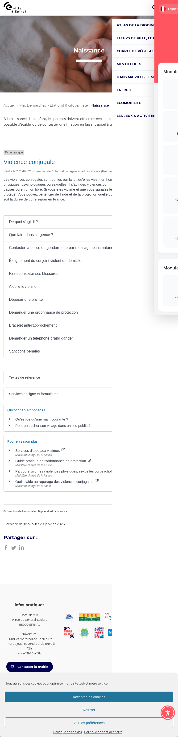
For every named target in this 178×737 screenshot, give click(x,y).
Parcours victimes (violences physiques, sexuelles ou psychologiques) (72, 471)
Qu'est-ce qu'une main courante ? (41, 419)
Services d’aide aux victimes (40, 451)
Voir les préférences (89, 723)
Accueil (10, 105)
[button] (89, 222)
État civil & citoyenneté (69, 105)
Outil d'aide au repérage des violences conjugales (57, 482)
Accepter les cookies (89, 697)
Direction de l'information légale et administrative (36, 511)
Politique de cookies (67, 732)
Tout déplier (162, 210)
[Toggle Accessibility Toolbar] (167, 712)
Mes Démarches (32, 105)
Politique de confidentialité (103, 732)
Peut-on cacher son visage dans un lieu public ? (53, 426)
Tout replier (134, 210)
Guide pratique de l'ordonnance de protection (53, 461)
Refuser (89, 710)
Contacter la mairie (29, 667)
